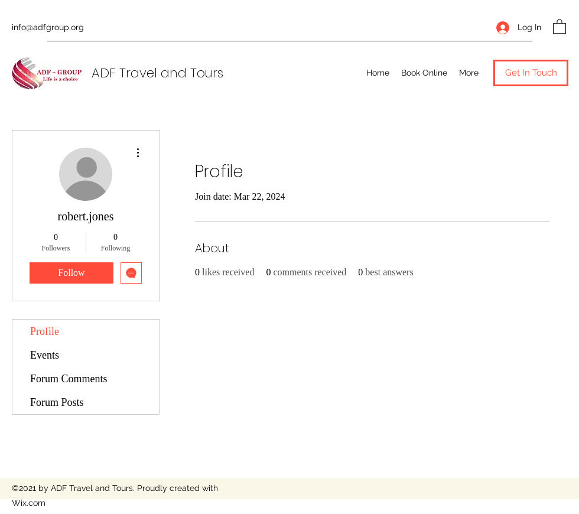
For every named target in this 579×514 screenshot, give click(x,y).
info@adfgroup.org (48, 27)
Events (44, 355)
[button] (559, 26)
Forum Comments (69, 379)
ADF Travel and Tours (157, 73)
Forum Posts (57, 402)
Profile (44, 331)
